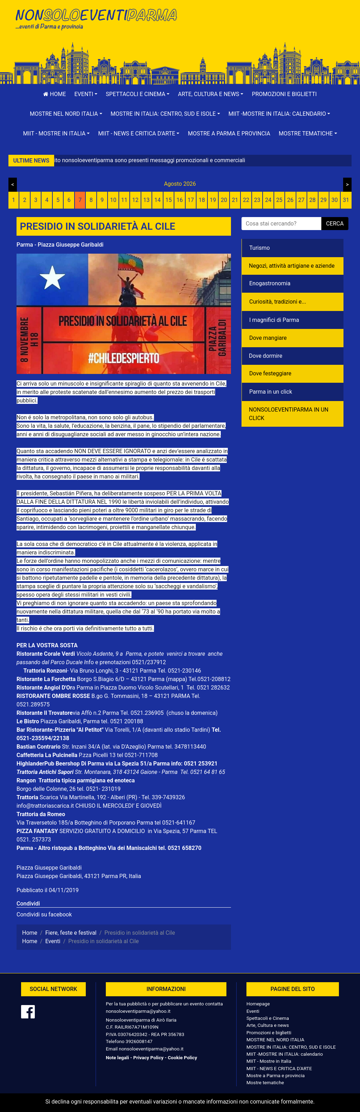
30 (335, 200)
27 (301, 200)
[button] (86, 94)
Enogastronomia (269, 283)
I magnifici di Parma (274, 320)
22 (246, 200)
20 (224, 200)
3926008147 (139, 1041)
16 (179, 200)
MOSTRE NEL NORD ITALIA (275, 1039)
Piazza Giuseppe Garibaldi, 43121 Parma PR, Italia (79, 876)
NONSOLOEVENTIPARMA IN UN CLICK (288, 413)
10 (113, 200)
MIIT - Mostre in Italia (268, 1061)
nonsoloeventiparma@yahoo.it (138, 1011)
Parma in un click (270, 391)
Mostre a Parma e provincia (229, 133)
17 (191, 200)
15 (169, 200)
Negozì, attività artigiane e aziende (292, 265)
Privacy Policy (148, 1057)
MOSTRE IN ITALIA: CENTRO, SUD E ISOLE (291, 1047)
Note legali (117, 1057)
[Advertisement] (264, 28)
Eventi (252, 1011)
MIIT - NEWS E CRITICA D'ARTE (279, 1068)
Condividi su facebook (44, 914)
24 (268, 200)
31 (346, 200)
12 (135, 200)
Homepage (258, 1003)
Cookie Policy (182, 1057)
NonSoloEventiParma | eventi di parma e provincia (96, 20)
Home (54, 94)
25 (279, 200)
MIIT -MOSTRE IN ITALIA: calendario (284, 1054)
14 (157, 200)
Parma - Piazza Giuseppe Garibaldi (60, 244)
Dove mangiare (268, 338)
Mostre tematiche (265, 1082)
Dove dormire (265, 355)
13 (146, 200)
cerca (334, 223)
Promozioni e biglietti (284, 94)
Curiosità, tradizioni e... (277, 301)
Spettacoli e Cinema (267, 1018)
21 (235, 200)
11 (124, 200)
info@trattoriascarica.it (45, 805)
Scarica (50, 797)
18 (202, 200)
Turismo (259, 247)
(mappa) (177, 679)
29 (323, 200)
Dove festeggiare (270, 373)
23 (257, 200)
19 (213, 200)
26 (290, 200)
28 (312, 200)
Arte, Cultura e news (267, 1025)
